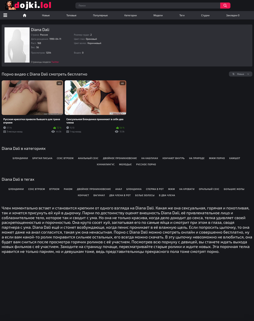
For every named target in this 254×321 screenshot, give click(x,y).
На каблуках (149, 158)
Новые (46, 15)
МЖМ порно (217, 158)
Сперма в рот (155, 189)
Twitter (55, 61)
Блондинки (20, 158)
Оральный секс (209, 189)
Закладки (232, 15)
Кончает (83, 195)
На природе (197, 158)
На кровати (186, 189)
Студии (205, 15)
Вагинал (99, 195)
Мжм (171, 189)
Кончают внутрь (174, 158)
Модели (158, 15)
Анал (118, 189)
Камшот (234, 158)
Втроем (54, 189)
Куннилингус (106, 164)
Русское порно (146, 164)
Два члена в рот (120, 195)
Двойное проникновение (120, 158)
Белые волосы (145, 195)
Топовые (71, 15)
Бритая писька (42, 158)
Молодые (125, 164)
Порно (24, 15)
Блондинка (134, 189)
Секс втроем (65, 158)
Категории (130, 15)
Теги (182, 15)
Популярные (100, 15)
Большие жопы (234, 189)
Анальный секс (88, 158)
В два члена (167, 195)
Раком (68, 189)
